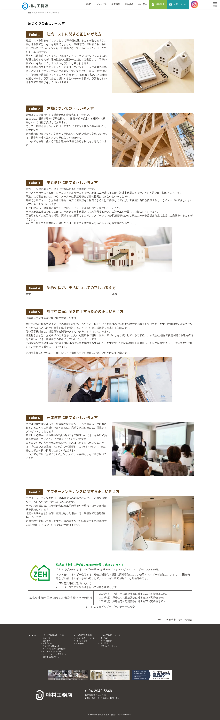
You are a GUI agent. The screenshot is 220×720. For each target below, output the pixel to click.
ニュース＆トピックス (85, 638)
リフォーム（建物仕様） (53, 651)
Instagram (80, 643)
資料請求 (160, 4)
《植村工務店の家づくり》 (54, 635)
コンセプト (101, 4)
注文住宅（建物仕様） (52, 646)
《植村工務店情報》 (84, 635)
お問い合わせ (180, 4)
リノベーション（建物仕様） (55, 649)
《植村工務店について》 (111, 635)
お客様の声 (47, 643)
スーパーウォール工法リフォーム (56, 654)
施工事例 (115, 4)
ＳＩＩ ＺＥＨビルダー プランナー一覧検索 (110, 606)
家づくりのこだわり (51, 657)
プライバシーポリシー (110, 646)
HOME (87, 4)
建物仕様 (129, 4)
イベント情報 (81, 641)
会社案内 (142, 4)
